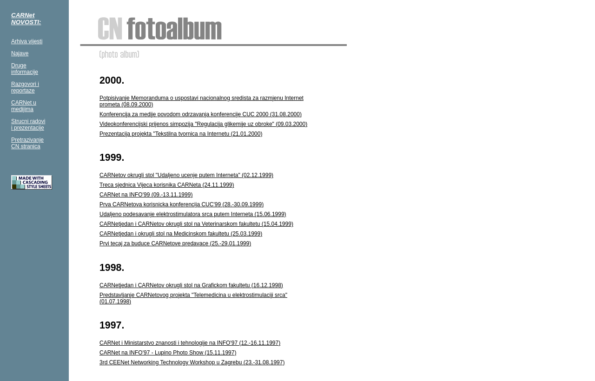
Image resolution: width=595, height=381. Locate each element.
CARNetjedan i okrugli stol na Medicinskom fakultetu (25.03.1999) (180, 233)
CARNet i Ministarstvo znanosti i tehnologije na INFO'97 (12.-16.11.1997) (189, 343)
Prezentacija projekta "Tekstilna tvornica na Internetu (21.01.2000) (180, 134)
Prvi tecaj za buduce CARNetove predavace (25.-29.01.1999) (175, 243)
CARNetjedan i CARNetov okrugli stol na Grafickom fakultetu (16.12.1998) (191, 285)
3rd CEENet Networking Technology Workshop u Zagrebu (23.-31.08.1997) (191, 362)
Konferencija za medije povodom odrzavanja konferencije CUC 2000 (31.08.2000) (200, 114)
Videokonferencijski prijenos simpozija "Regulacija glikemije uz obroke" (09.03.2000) (203, 124)
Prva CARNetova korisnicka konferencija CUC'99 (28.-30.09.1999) (181, 204)
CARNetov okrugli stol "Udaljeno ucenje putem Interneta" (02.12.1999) (186, 175)
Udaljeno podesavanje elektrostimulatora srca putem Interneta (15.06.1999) (192, 214)
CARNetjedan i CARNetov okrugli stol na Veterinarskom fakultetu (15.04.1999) (196, 224)
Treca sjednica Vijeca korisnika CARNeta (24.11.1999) (166, 185)
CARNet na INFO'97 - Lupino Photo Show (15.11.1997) (167, 352)
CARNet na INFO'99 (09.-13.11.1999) (145, 194)
